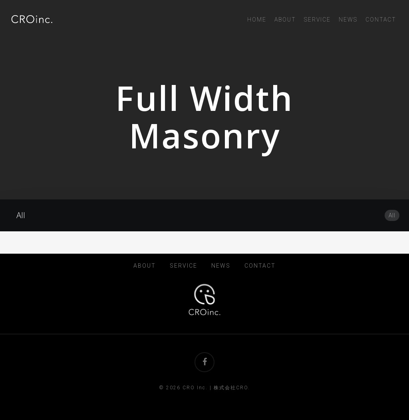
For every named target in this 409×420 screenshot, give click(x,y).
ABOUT (144, 265)
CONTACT (260, 265)
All (392, 215)
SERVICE (183, 265)
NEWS (220, 265)
